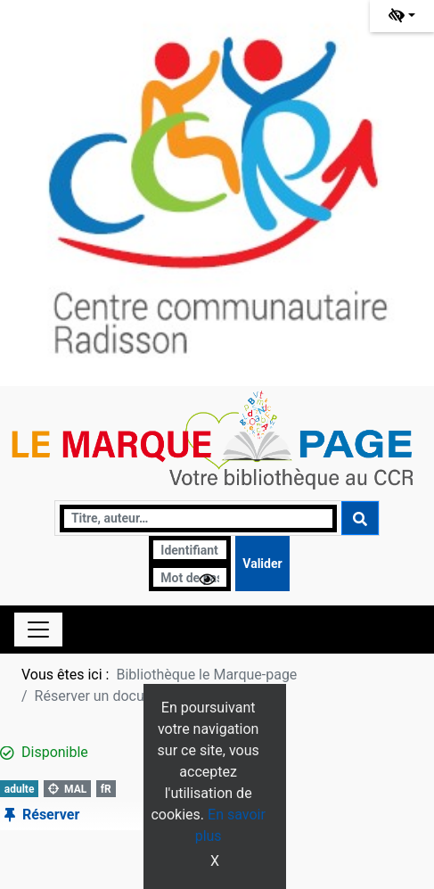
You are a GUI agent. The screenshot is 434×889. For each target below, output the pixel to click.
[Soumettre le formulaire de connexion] (262, 563)
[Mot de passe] (190, 577)
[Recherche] (198, 518)
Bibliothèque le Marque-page (206, 674)
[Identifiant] (190, 550)
